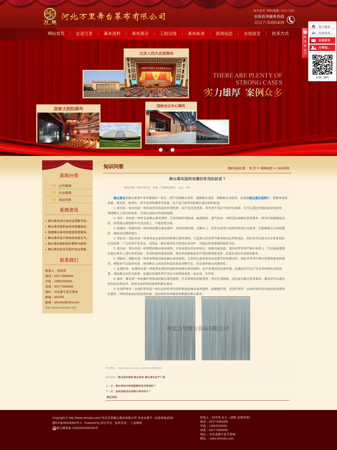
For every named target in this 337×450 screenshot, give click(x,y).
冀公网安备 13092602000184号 (75, 428)
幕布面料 (112, 33)
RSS (283, 10)
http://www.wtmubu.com (60, 307)
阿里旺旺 (321, 33)
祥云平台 (106, 423)
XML (291, 10)
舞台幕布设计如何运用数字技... (68, 220)
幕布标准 (196, 33)
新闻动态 (224, 33)
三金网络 (136, 423)
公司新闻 (65, 186)
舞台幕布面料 (125, 377)
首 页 (252, 168)
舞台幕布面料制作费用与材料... (68, 243)
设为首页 (259, 10)
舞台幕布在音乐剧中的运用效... (68, 249)
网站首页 (56, 33)
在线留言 (252, 33)
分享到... (324, 47)
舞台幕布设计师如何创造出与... (68, 238)
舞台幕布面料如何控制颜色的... (68, 226)
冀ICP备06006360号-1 (67, 423)
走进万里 (84, 33)
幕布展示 (140, 33)
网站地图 (273, 10)
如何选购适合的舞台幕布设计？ (133, 391)
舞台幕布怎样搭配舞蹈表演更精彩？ (136, 385)
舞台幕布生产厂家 (155, 377)
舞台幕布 (139, 377)
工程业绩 (168, 33)
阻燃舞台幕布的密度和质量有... (68, 232)
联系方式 (280, 33)
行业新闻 (65, 192)
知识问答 (65, 199)
